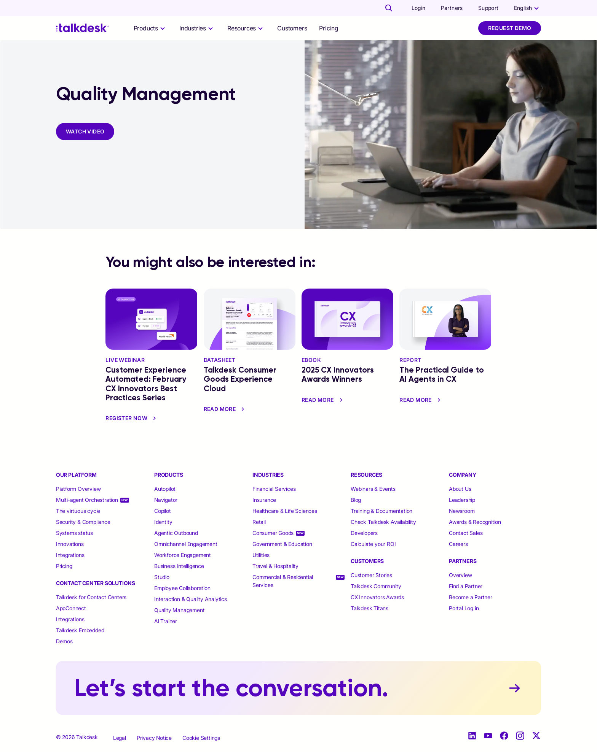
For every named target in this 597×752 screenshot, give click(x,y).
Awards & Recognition (475, 522)
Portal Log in (464, 608)
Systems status (74, 533)
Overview (460, 575)
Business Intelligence (179, 566)
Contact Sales (465, 533)
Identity (163, 522)
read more (225, 409)
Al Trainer (165, 621)
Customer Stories (371, 575)
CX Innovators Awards (377, 597)
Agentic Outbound (176, 533)
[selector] (150, 28)
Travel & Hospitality (275, 566)
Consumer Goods (273, 533)
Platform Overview (78, 488)
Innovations (70, 544)
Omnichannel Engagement (185, 544)
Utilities (261, 555)
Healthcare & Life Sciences (284, 511)
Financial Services (273, 488)
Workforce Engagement (182, 555)
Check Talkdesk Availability (383, 522)
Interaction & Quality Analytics (190, 599)
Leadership (462, 500)
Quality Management (179, 610)
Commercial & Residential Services (282, 581)
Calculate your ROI (373, 544)
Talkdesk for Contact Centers (91, 597)
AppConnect (71, 608)
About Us (460, 488)
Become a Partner (470, 597)
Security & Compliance (83, 522)
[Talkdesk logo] (82, 28)
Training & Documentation (381, 511)
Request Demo (510, 28)
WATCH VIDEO (85, 131)
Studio (161, 577)
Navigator (165, 500)
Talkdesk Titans (369, 608)
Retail (259, 522)
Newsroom (461, 511)
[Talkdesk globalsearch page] (388, 8)
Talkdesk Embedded (80, 630)
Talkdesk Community (376, 586)
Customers (292, 28)
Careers (458, 544)
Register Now (131, 418)
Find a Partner (465, 586)
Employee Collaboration (182, 588)
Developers (364, 533)
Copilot (162, 511)
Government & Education (282, 544)
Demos (64, 641)
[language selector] (527, 8)
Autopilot (165, 488)
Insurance (264, 500)
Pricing (328, 28)
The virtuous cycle (78, 511)
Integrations (70, 555)
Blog (356, 500)
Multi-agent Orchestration (87, 500)
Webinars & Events (373, 488)
